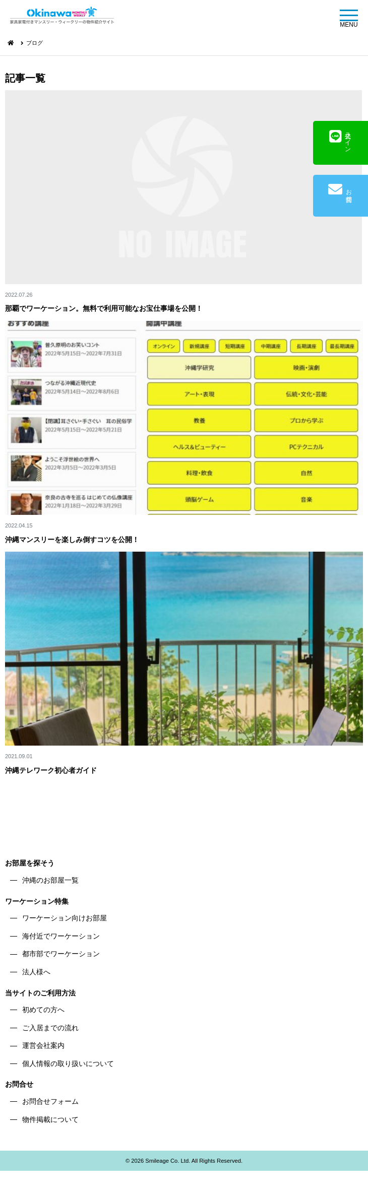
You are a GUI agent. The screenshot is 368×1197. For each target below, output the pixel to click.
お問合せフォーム (50, 1101)
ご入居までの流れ (50, 1028)
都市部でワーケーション (61, 954)
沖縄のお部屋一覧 (50, 880)
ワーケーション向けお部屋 (64, 918)
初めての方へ (43, 1010)
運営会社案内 (43, 1045)
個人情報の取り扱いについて (68, 1063)
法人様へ (36, 972)
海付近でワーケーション (61, 936)
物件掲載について (50, 1119)
